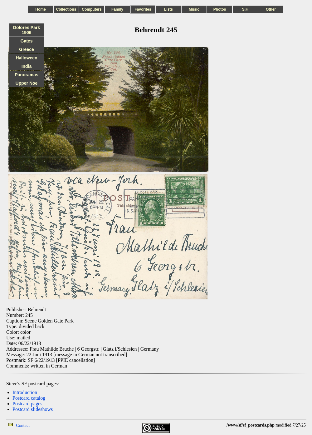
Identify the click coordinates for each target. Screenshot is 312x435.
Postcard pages (27, 403)
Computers (91, 9)
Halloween (26, 57)
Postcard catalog (28, 398)
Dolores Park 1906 (26, 30)
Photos (219, 9)
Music (194, 9)
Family (117, 9)
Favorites (142, 9)
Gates (27, 40)
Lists (168, 9)
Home (40, 9)
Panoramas (26, 74)
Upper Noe (27, 83)
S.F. (245, 9)
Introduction (24, 392)
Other (271, 9)
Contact (23, 425)
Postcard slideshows (32, 409)
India (27, 66)
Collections (66, 9)
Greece (26, 49)
